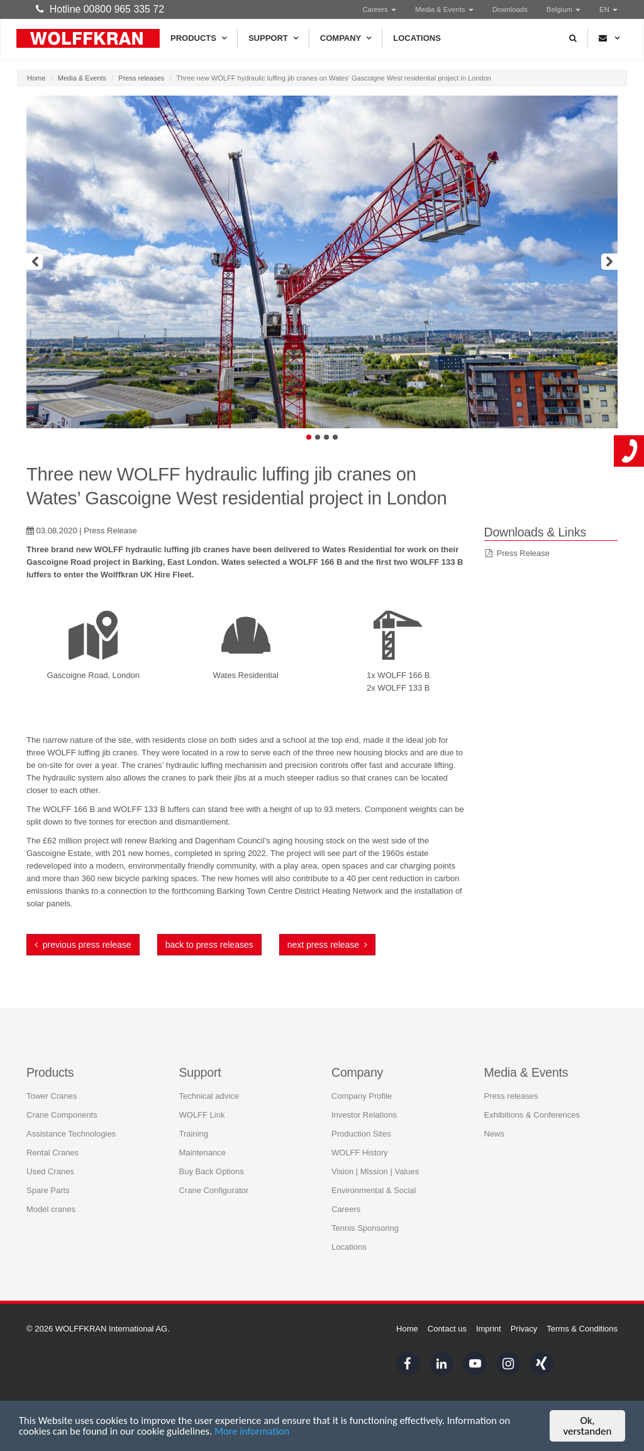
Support (273, 38)
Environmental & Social (373, 1178)
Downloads (510, 9)
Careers (379, 9)
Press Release (523, 553)
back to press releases (209, 945)
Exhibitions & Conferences (532, 1103)
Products (198, 38)
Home (36, 78)
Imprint (488, 1328)
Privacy (524, 1328)
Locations (417, 38)
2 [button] (317, 437)
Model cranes (50, 1197)
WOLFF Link (202, 1103)
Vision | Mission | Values (375, 1159)
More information (259, 1435)
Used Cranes (50, 1159)
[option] (322, 262)
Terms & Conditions (582, 1328)
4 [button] (335, 437)
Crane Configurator (214, 1178)
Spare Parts (48, 1178)
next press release (327, 945)
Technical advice (209, 1084)
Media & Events (444, 9)
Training (193, 1121)
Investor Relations (364, 1103)
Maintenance (202, 1140)
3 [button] (326, 437)
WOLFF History (359, 1140)
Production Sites (361, 1121)
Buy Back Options (211, 1159)
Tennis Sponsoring (365, 1216)
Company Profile (361, 1084)
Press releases (141, 78)
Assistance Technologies (71, 1121)
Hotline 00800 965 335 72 (100, 9)
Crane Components (61, 1103)
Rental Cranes (52, 1140)
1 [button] (308, 437)
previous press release (83, 945)
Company (345, 38)
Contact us (447, 1328)
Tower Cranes (51, 1084)
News (494, 1121)
